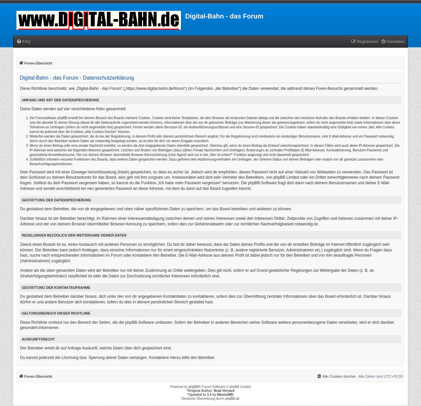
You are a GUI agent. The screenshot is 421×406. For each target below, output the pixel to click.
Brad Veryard (224, 391)
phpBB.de (232, 398)
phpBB (193, 387)
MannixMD (225, 394)
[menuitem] (23, 42)
